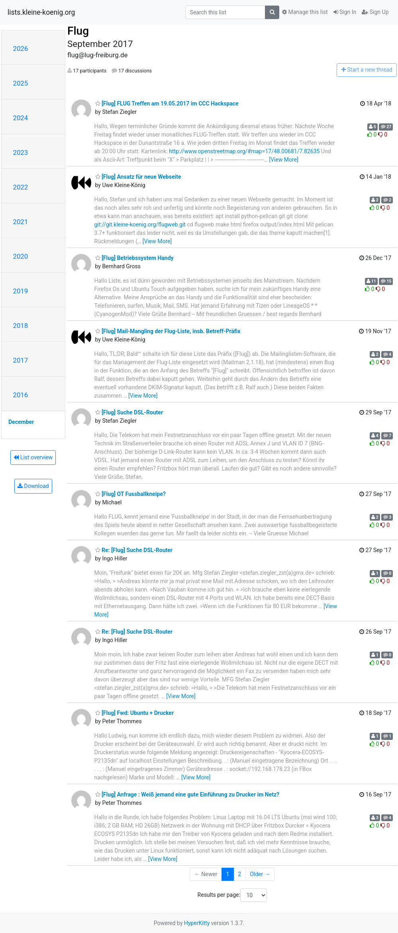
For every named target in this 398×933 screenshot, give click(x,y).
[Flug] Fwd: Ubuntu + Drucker (134, 713)
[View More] (283, 159)
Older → (260, 874)
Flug (78, 30)
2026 (20, 49)
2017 (20, 360)
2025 (20, 83)
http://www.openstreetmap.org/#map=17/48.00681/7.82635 (244, 151)
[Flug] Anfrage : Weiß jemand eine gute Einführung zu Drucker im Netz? (187, 794)
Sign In (345, 12)
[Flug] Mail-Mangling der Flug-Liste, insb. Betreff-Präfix (168, 331)
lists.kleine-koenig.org (41, 12)
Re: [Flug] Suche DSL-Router (134, 550)
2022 (20, 187)
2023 (20, 152)
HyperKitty (197, 923)
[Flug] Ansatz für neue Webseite (138, 177)
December (21, 422)
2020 (20, 256)
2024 (20, 118)
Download (33, 486)
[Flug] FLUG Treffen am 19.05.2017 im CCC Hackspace (167, 103)
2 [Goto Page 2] (239, 874)
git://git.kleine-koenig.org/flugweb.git (140, 224)
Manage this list (304, 12)
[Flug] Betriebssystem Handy (134, 258)
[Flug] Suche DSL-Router (129, 412)
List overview (33, 457)
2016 (20, 395)
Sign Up (375, 12)
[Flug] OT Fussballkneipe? (130, 494)
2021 (20, 222)
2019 (20, 291)
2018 (20, 326)
